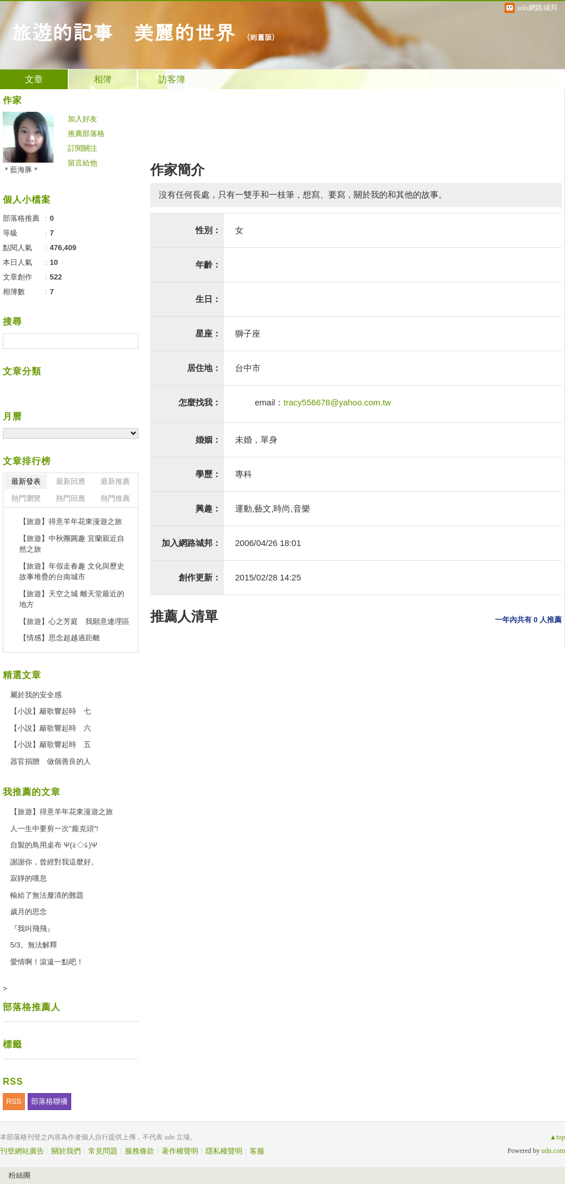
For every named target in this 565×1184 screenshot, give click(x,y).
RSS (13, 1101)
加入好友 (82, 119)
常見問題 (103, 1151)
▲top (557, 1137)
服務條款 (139, 1151)
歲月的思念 (28, 911)
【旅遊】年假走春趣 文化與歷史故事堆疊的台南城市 (71, 572)
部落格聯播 (49, 1101)
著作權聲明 (180, 1151)
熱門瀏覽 (26, 498)
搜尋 (128, 341)
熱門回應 (70, 498)
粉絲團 (19, 1175)
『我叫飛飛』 (32, 928)
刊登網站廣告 (22, 1151)
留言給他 (82, 163)
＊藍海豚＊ (21, 169)
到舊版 (261, 37)
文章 (34, 79)
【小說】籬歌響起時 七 (50, 711)
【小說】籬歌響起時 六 (50, 728)
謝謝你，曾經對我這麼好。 (54, 862)
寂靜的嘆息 (28, 878)
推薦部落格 (86, 133)
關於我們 (66, 1151)
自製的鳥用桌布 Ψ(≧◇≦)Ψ (53, 845)
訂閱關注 (82, 148)
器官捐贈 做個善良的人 (50, 761)
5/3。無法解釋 (33, 945)
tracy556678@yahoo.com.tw (337, 402)
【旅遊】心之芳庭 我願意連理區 (74, 621)
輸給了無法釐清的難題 (47, 895)
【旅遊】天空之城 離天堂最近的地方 (71, 599)
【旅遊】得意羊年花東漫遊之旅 (70, 521)
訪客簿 (171, 79)
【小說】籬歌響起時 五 (50, 744)
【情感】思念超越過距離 (59, 637)
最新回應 (70, 481)
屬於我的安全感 (36, 695)
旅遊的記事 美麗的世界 (123, 31)
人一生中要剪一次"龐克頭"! (54, 828)
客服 (257, 1151)
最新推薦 (115, 481)
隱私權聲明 (224, 1151)
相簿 (103, 79)
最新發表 (26, 481)
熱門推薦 (115, 498)
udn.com (553, 1151)
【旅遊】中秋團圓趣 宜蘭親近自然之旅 (71, 544)
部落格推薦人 (31, 1007)
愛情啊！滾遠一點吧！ (47, 962)
